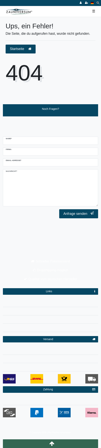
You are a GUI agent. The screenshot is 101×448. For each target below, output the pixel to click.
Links (70, 291)
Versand (69, 339)
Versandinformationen (50, 349)
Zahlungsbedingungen (50, 400)
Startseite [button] (20, 49)
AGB (50, 318)
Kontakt (50, 327)
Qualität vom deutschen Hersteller (52, 279)
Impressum (50, 302)
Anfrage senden (78, 214)
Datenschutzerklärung (50, 310)
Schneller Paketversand (53, 261)
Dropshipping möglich (52, 270)
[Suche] (98, 3)
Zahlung (69, 389)
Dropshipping (51, 358)
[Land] (92, 3)
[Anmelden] (80, 3)
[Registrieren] (86, 3)
